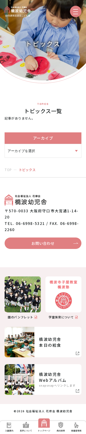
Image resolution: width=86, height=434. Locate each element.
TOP (8, 169)
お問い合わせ (42, 243)
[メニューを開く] (75, 11)
